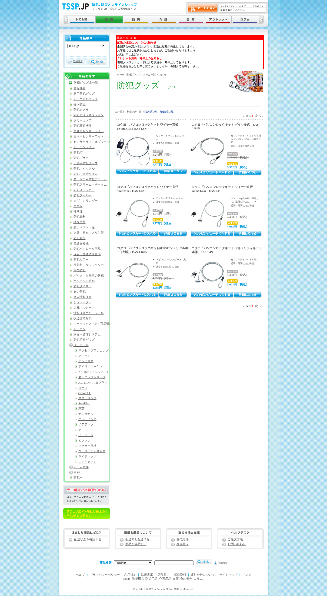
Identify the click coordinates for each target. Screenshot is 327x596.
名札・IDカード (84, 307)
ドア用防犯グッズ (85, 99)
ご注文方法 (235, 539)
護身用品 (79, 222)
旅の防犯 (79, 291)
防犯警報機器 (82, 125)
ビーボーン (85, 435)
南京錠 (78, 206)
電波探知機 (81, 243)
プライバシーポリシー (105, 574)
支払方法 (183, 539)
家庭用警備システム (87, 334)
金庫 (176, 578)
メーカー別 (149, 74)
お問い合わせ (237, 544)
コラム (198, 578)
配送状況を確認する (87, 539)
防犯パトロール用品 (87, 249)
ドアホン (79, 329)
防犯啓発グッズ (84, 340)
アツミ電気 (85, 361)
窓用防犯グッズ (84, 93)
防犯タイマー (82, 286)
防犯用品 (138, 578)
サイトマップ (228, 574)
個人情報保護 (82, 297)
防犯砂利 (79, 216)
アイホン (84, 356)
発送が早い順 (167, 111)
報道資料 (180, 574)
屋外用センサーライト (88, 131)
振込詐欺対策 (82, 318)
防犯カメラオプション (88, 115)
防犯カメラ (81, 109)
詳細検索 (78, 61)
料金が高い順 (150, 111)
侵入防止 (79, 104)
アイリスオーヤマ (90, 366)
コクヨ (162, 74)
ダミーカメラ (82, 120)
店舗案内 (163, 574)
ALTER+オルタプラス (92, 382)
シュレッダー (82, 302)
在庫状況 (183, 544)
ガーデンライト (84, 147)
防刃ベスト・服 (84, 227)
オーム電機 (81, 467)
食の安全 (186, 578)
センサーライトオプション (91, 142)
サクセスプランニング (93, 350)
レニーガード (87, 462)
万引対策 (79, 238)
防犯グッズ (133, 74)
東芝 (81, 408)
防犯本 (78, 477)
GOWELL (84, 393)
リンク (246, 574)
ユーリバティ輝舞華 (92, 451)
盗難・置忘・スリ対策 (88, 232)
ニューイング (87, 419)
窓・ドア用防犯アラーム (90, 179)
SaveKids (84, 403)
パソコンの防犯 (84, 281)
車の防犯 (79, 270)
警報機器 (79, 88)
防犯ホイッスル (84, 168)
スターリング (87, 398)
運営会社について (203, 574)
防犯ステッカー (84, 190)
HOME (121, 74)
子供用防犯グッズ (85, 163)
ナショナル (85, 413)
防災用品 (151, 578)
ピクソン (84, 440)
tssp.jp (126, 578)
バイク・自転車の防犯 (88, 275)
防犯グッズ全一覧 (86, 82)
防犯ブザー (81, 158)
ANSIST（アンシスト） (94, 372)
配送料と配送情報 (137, 539)
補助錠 (78, 211)
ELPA (77, 472)
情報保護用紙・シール (88, 313)
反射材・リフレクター (88, 265)
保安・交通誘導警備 (87, 254)
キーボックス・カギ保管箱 (91, 323)
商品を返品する (136, 544)
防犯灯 (78, 152)
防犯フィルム (82, 195)
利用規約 (130, 574)
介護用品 (165, 578)
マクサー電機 (87, 446)
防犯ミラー (81, 259)
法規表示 (147, 574)
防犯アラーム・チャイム (90, 184)
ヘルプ (80, 574)
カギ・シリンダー (85, 200)
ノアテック (85, 424)
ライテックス (87, 456)
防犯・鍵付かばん (85, 174)
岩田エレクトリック (92, 377)
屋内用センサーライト (88, 136)
